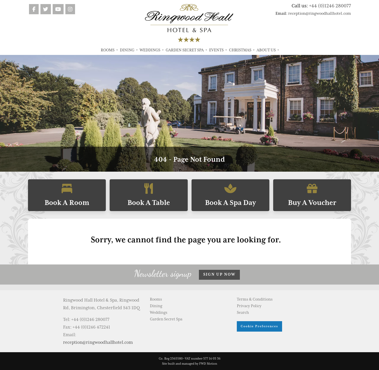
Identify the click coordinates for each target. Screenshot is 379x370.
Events (218, 50)
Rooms (109, 50)
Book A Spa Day (230, 195)
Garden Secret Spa (186, 50)
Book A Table (148, 195)
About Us (268, 50)
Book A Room (67, 195)
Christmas (242, 50)
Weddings (152, 50)
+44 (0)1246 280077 (330, 5)
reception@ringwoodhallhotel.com (319, 13)
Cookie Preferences (259, 326)
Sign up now (219, 274)
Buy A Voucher (312, 195)
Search (243, 312)
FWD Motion (208, 363)
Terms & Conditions (255, 299)
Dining (129, 50)
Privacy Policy (249, 306)
